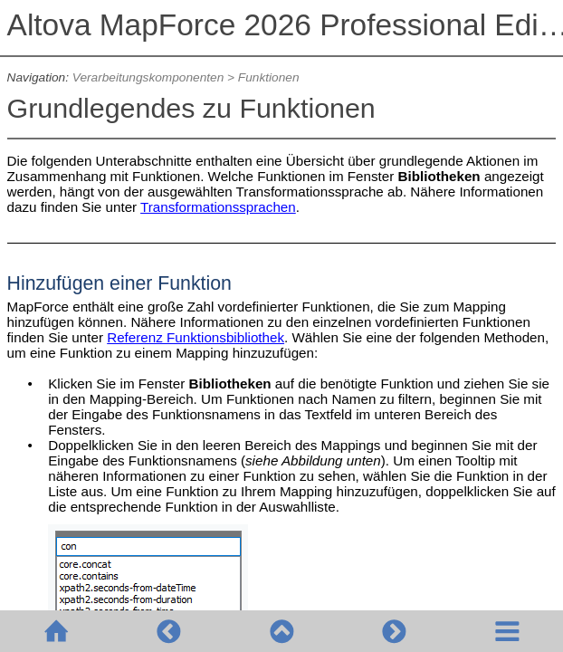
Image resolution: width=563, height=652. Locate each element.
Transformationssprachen (218, 207)
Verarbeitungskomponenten (148, 77)
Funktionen (269, 77)
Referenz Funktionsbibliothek (195, 337)
